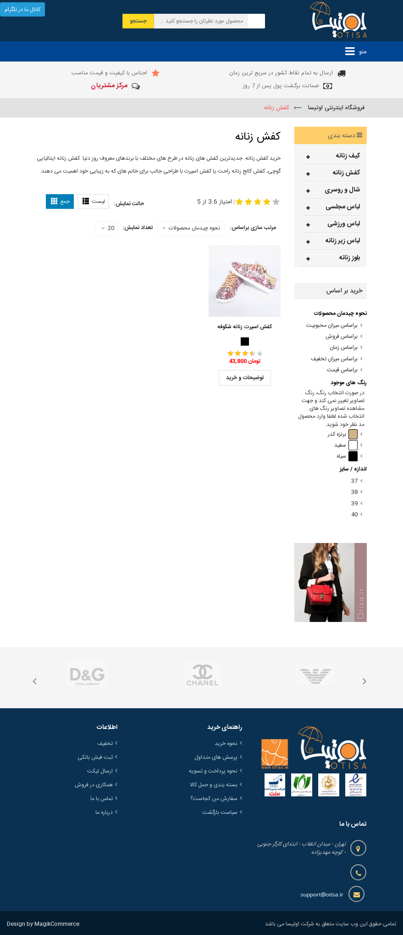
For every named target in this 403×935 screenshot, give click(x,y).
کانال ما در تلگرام (22, 9)
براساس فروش (342, 337)
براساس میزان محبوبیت (332, 326)
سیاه (347, 456)
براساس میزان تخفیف (334, 359)
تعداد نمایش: (137, 227)
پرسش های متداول (215, 757)
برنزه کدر (343, 434)
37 (354, 481)
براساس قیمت (342, 370)
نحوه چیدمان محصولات (194, 228)
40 (354, 515)
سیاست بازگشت (219, 812)
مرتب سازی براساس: (253, 227)
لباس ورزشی (343, 224)
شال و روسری (342, 190)
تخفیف (105, 743)
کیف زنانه (348, 156)
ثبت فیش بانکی (95, 757)
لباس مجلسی (343, 207)
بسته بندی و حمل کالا (213, 784)
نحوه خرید (226, 743)
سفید (346, 445)
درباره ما (104, 812)
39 (354, 504)
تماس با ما (101, 798)
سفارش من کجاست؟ (213, 798)
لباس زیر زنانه (343, 240)
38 (354, 492)
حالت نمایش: (129, 203)
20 (107, 228)
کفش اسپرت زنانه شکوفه (244, 326)
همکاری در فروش (94, 784)
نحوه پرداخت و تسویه (213, 771)
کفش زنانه (346, 173)
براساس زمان (344, 348)
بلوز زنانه (349, 257)
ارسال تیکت (100, 771)
